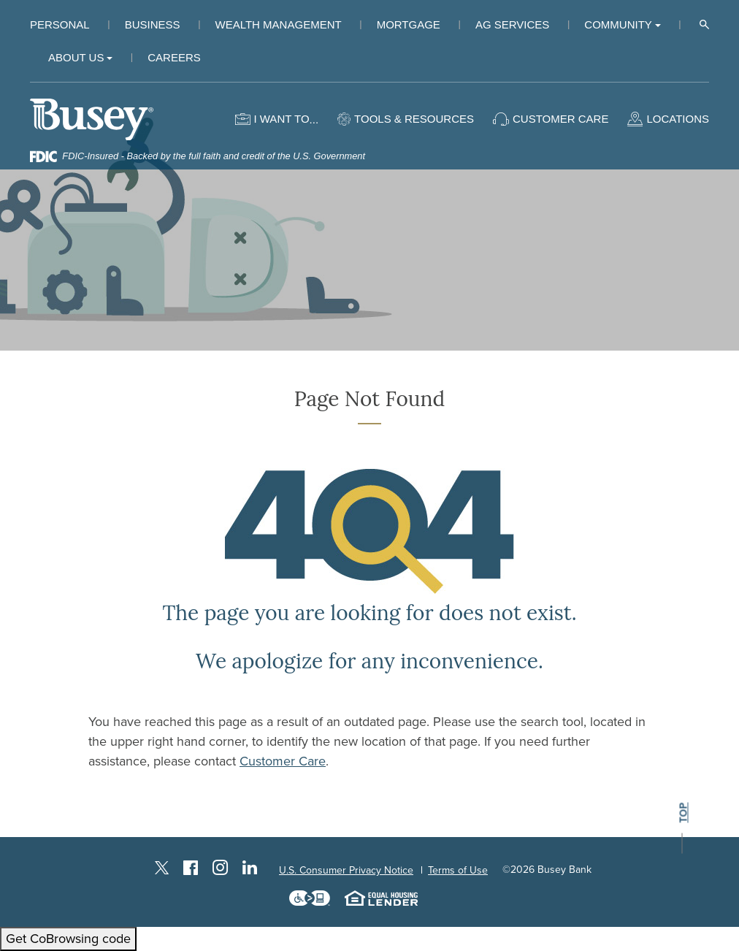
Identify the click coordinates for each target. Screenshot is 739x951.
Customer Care (283, 761)
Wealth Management (278, 24)
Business (152, 24)
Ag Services (512, 24)
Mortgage (408, 24)
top (683, 813)
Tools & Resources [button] (414, 118)
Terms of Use (458, 870)
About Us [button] (76, 57)
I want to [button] (281, 118)
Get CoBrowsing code (68, 939)
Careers (174, 57)
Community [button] (618, 24)
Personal (60, 24)
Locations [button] (677, 118)
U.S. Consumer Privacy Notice (346, 870)
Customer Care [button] (560, 118)
